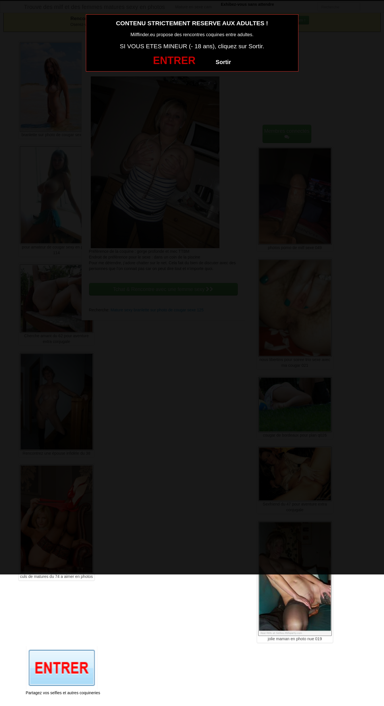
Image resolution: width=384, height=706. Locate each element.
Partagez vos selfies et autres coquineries (63, 692)
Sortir (223, 62)
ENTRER (174, 60)
